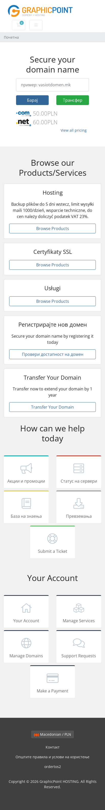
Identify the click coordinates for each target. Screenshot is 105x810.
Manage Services (78, 612)
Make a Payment (52, 682)
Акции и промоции (26, 472)
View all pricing (74, 130)
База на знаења (26, 507)
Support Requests (78, 647)
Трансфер (72, 100)
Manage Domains (26, 647)
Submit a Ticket (52, 543)
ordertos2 (52, 766)
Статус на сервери (78, 472)
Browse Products (52, 228)
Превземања (78, 507)
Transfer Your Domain (52, 407)
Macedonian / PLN (52, 734)
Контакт (53, 747)
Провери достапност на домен (52, 354)
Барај (32, 100)
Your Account (26, 612)
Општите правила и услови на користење (52, 756)
